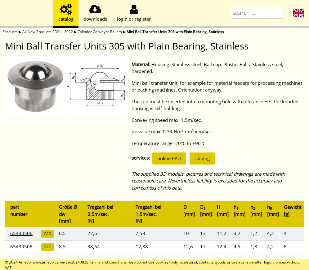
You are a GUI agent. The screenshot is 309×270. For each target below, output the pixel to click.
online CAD (169, 158)
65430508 (21, 246)
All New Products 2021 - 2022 (47, 31)
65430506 (21, 233)
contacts (206, 262)
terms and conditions (108, 262)
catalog (202, 158)
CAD (48, 233)
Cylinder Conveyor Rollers (100, 31)
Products (10, 31)
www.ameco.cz (45, 262)
